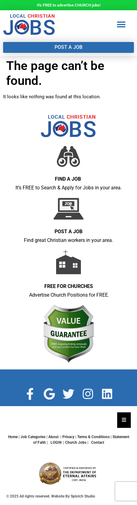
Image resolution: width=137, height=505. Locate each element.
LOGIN (56, 442)
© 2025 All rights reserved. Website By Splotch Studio (50, 496)
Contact (97, 442)
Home (13, 437)
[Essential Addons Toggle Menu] (124, 420)
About (53, 437)
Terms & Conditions (93, 437)
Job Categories (33, 437)
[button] (122, 25)
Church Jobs (75, 442)
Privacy (68, 437)
